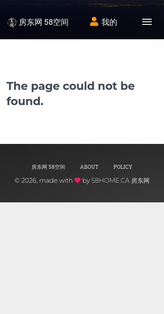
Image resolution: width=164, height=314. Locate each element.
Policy (123, 166)
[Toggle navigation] (146, 22)
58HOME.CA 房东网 (120, 180)
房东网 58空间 (38, 22)
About (89, 166)
